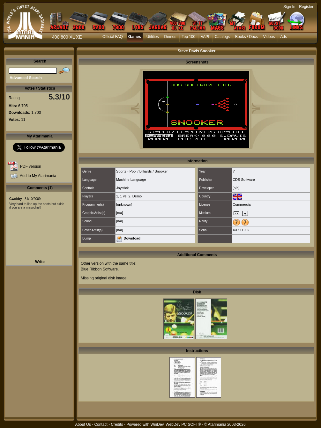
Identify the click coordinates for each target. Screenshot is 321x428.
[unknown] (124, 204)
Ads (283, 36)
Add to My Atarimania (38, 175)
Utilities (152, 36)
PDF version (30, 166)
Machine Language (131, 179)
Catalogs (222, 36)
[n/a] (236, 188)
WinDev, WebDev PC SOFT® (176, 424)
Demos (170, 36)
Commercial (242, 204)
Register (306, 6)
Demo (137, 196)
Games (134, 36)
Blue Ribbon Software (99, 269)
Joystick (122, 188)
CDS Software (244, 179)
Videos (269, 36)
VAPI (205, 36)
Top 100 (189, 36)
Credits (117, 424)
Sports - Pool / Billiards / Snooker (142, 171)
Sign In (289, 6)
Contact (100, 424)
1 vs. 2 (125, 196)
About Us (83, 424)
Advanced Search (26, 78)
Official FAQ (112, 36)
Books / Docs (246, 36)
